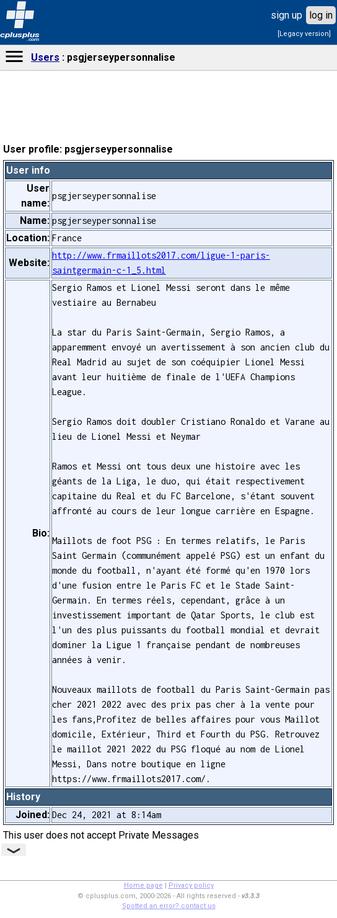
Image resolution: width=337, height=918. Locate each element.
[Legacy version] (304, 34)
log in (321, 15)
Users (45, 57)
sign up (286, 15)
